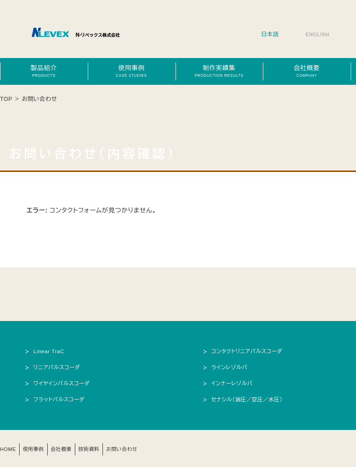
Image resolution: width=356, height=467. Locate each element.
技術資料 (97, 447)
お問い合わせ (133, 447)
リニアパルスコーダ (58, 366)
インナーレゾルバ (234, 382)
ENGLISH (316, 34)
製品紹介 (43, 71)
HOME (9, 447)
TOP (6, 99)
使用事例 (131, 71)
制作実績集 (219, 71)
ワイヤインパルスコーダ (63, 382)
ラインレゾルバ (231, 366)
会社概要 (306, 71)
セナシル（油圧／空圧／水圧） (249, 398)
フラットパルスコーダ (60, 398)
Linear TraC (49, 351)
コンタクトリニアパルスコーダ (249, 351)
